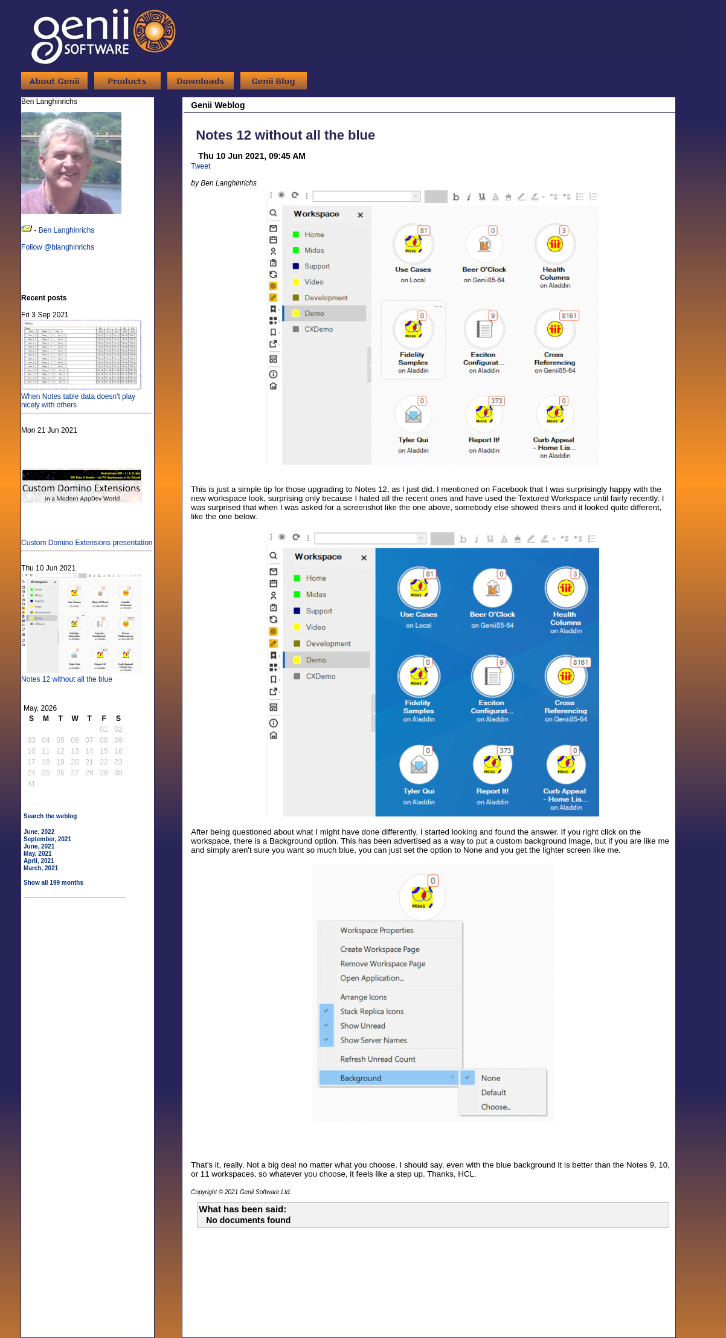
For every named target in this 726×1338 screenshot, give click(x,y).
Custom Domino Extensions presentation (86, 538)
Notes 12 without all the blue (81, 675)
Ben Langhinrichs (67, 230)
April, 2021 (39, 861)
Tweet (200, 166)
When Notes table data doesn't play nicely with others (81, 396)
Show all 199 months (53, 882)
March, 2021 (41, 868)
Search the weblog (50, 816)
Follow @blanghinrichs (57, 247)
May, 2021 (38, 853)
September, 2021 (47, 839)
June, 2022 (39, 832)
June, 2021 (39, 846)
